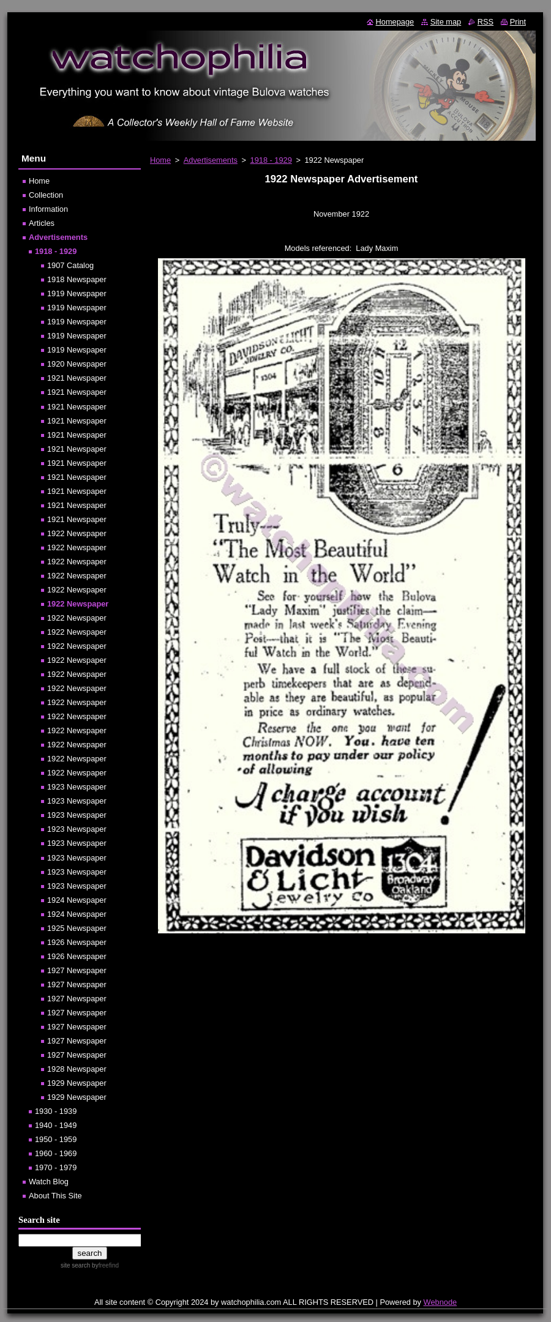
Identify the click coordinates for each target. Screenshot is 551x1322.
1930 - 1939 (56, 1111)
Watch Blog (49, 1181)
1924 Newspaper (77, 900)
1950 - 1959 (56, 1139)
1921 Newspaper (77, 378)
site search (75, 1265)
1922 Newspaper (77, 533)
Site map (446, 21)
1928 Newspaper (77, 1069)
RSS (485, 21)
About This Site (55, 1195)
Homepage (395, 21)
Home (160, 160)
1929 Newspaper (77, 1083)
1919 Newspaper (77, 293)
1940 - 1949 (56, 1125)
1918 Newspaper (77, 279)
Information (48, 209)
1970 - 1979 (56, 1167)
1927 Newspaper (77, 970)
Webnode (440, 1302)
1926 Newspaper (77, 942)
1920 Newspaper (77, 363)
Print (518, 21)
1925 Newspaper (77, 928)
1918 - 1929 (271, 160)
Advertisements (211, 160)
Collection (46, 195)
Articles (41, 223)
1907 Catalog (70, 265)
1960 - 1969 (56, 1153)
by (104, 1265)
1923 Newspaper (77, 786)
